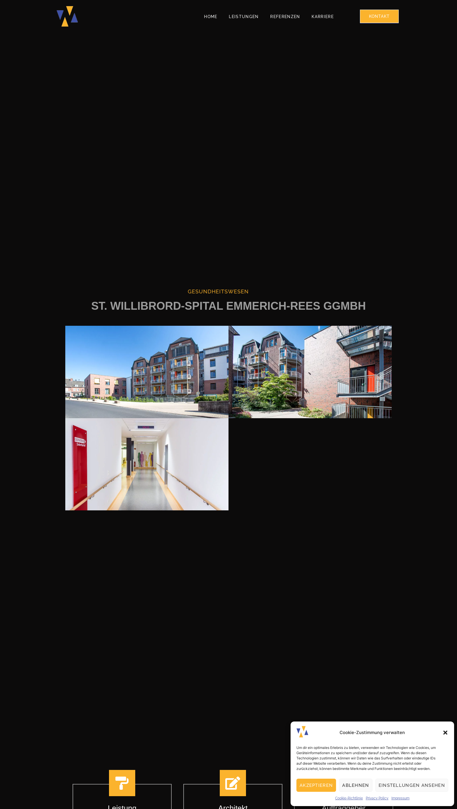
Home (210, 16)
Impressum (400, 798)
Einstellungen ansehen (412, 785)
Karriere (322, 16)
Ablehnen (355, 785)
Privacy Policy (377, 798)
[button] (445, 733)
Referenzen (285, 16)
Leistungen (244, 16)
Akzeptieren (316, 785)
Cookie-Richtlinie (349, 798)
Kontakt (379, 16)
